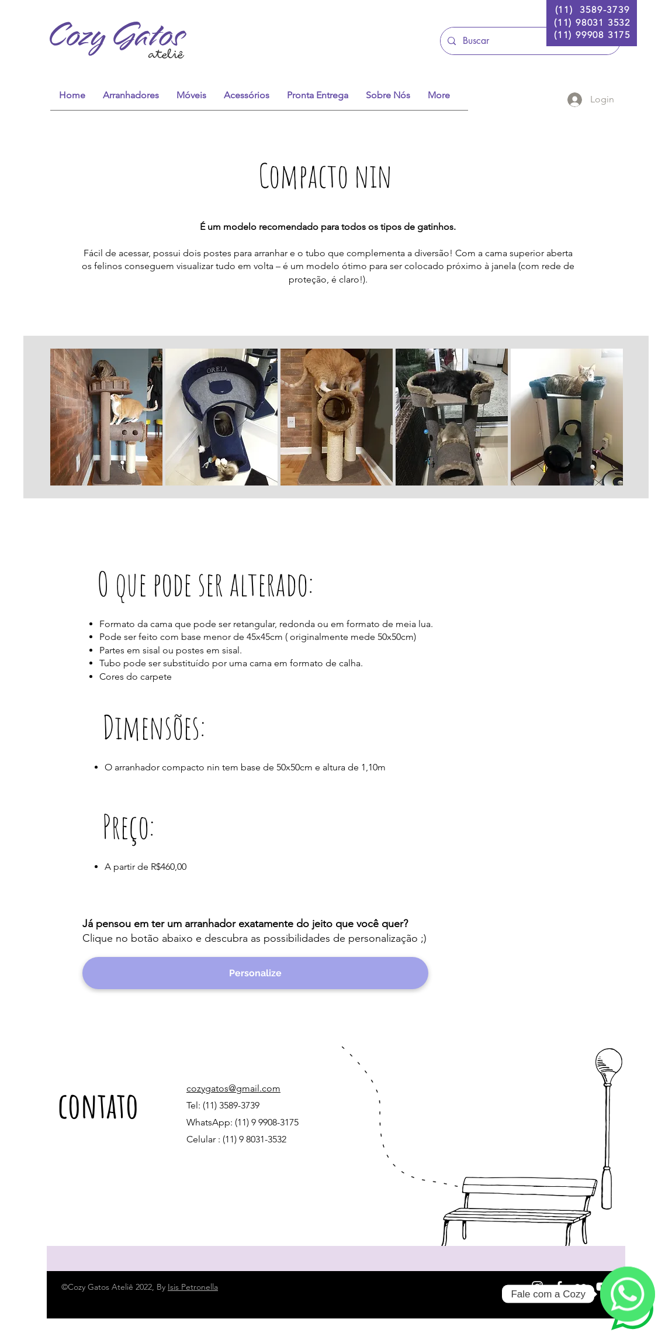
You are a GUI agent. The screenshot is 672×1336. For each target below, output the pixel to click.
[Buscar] (529, 40)
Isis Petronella (193, 1287)
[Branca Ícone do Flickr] (580, 1286)
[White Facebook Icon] (559, 1286)
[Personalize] (255, 973)
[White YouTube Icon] (602, 1286)
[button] (106, 417)
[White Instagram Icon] (537, 1286)
